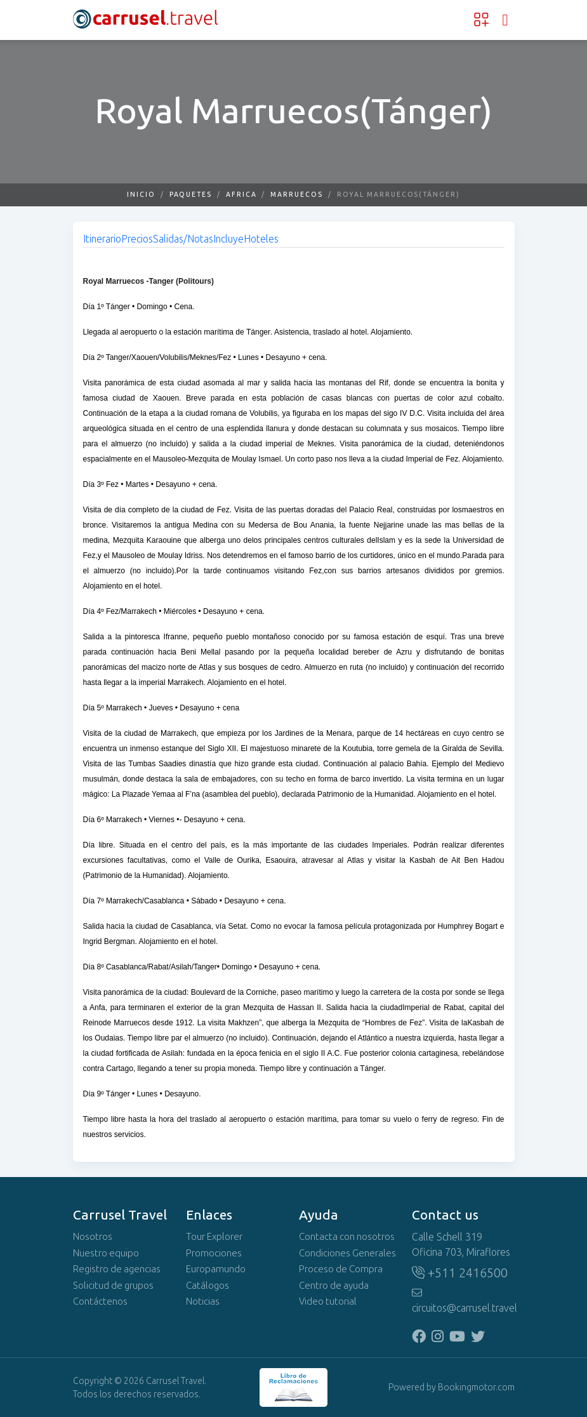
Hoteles (261, 239)
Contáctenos (100, 1301)
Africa (241, 194)
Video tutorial (328, 1301)
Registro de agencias (117, 1269)
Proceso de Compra (341, 1269)
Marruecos (296, 194)
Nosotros (92, 1236)
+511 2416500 (460, 1273)
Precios (137, 239)
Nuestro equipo (106, 1253)
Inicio (141, 194)
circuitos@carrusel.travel (463, 1300)
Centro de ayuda (334, 1285)
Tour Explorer (214, 1236)
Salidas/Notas (183, 239)
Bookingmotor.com (476, 1387)
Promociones (214, 1253)
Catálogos (207, 1285)
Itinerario (102, 239)
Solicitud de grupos (113, 1285)
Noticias (203, 1301)
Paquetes (190, 194)
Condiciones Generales (347, 1253)
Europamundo (216, 1269)
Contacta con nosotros (347, 1236)
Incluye (228, 239)
